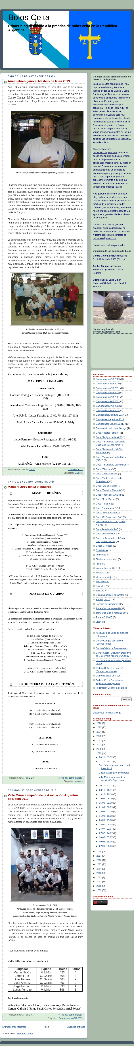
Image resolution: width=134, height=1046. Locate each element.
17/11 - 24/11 (106, 761)
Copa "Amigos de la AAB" (109, 437)
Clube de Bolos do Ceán (108, 675)
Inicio (46, 1027)
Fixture (99, 564)
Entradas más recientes (14, 1027)
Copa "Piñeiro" (103, 504)
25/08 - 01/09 (106, 811)
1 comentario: (75, 469)
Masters (78, 473)
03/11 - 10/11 (106, 790)
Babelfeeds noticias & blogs (107, 712)
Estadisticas (102, 550)
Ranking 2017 (103, 599)
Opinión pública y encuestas (110, 595)
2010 (99, 886)
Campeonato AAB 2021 (108, 397)
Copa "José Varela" (105, 499)
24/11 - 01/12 (106, 757)
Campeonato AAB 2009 (108, 379)
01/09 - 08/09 (106, 807)
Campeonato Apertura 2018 (110, 419)
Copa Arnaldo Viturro (106, 533)
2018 (99, 851)
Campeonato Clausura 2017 (110, 424)
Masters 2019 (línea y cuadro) (29, 487)
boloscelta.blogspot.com (105, 152)
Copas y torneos (104, 546)
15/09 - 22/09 (106, 803)
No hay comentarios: (72, 778)
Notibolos (100, 586)
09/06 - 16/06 (106, 841)
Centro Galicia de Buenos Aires (111, 648)
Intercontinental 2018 (106, 568)
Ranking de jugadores (107, 604)
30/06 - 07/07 (106, 837)
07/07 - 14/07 (106, 833)
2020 (99, 749)
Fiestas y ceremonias (106, 559)
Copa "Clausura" (104, 469)
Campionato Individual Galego (111, 428)
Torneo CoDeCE (104, 617)
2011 (99, 881)
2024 (99, 732)
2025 (99, 727)
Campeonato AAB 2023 (108, 406)
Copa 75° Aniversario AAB (109, 517)
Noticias (100, 590)
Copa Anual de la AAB (107, 529)
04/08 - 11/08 (106, 820)
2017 (99, 856)
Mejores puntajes (104, 577)
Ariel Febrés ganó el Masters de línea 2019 (39, 81)
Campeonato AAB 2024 (108, 410)
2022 (99, 740)
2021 (99, 744)
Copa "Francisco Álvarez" (109, 495)
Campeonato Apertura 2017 (110, 415)
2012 (99, 877)
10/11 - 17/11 (106, 785)
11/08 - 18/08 (106, 816)
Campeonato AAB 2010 (108, 383)
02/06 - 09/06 (106, 846)
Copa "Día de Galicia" (107, 486)
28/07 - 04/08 (106, 824)
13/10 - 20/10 (106, 794)
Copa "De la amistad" (107, 473)
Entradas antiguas (76, 1027)
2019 (99, 753)
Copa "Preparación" (106, 508)
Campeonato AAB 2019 (71, 1018)
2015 (99, 864)
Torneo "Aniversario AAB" (109, 608)
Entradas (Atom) (25, 1033)
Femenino (101, 554)
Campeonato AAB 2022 (108, 401)
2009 (99, 890)
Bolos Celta (29, 17)
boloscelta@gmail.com (104, 238)
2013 (99, 873)
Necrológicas (102, 581)
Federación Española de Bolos (111, 688)
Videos (99, 622)
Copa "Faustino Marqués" (109, 490)
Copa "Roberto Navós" (107, 512)
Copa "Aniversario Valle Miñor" (111, 464)
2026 (99, 723)
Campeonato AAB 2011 (108, 388)
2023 (99, 736)
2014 (99, 868)
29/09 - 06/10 (106, 798)
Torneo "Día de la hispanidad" (111, 613)
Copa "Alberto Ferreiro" (107, 433)
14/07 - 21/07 (106, 829)
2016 (99, 860)
